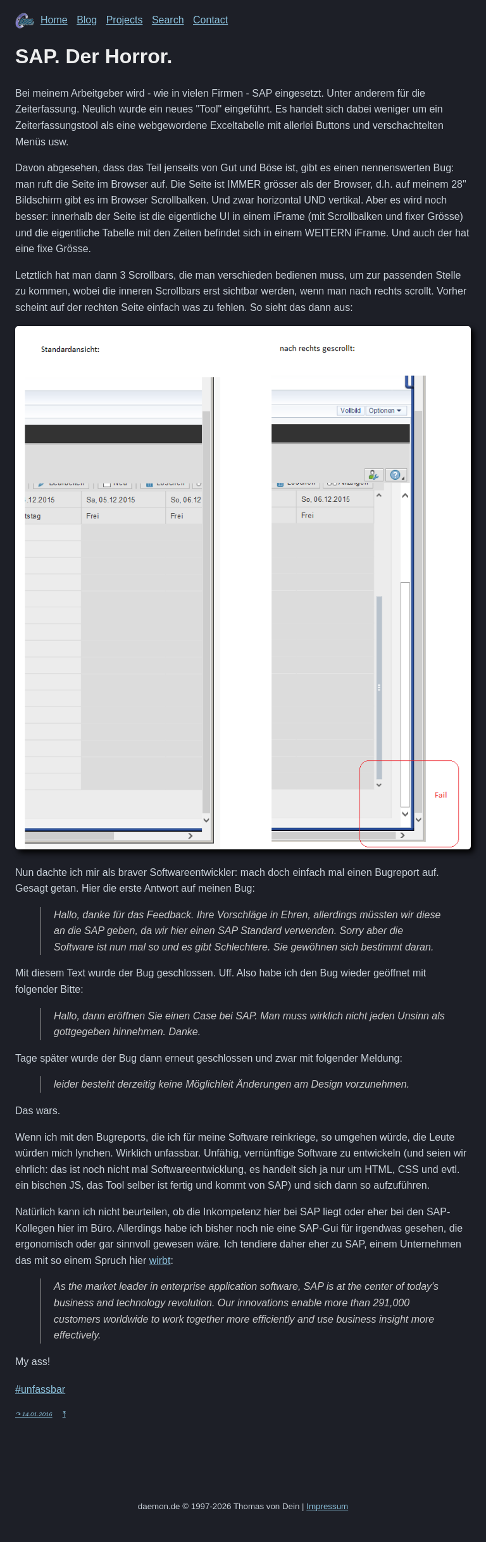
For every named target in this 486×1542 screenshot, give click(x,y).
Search (168, 20)
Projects (124, 20)
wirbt (160, 1260)
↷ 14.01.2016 (34, 1414)
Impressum (327, 1506)
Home (54, 20)
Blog (87, 20)
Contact (210, 20)
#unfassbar (40, 1389)
